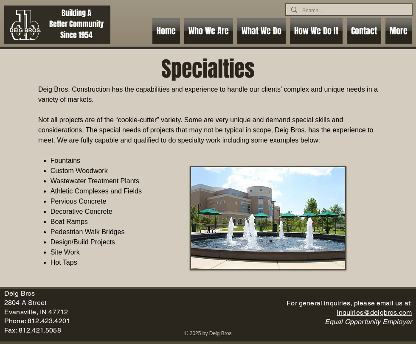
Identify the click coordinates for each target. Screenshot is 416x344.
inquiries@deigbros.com (374, 312)
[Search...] (348, 10)
